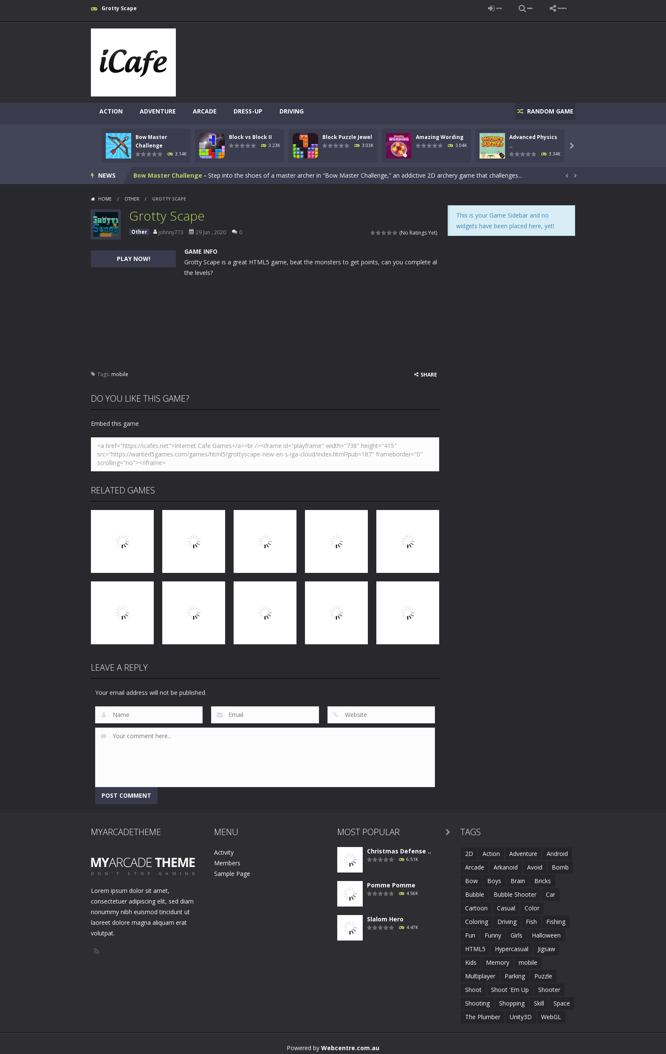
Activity (224, 848)
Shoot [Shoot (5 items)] (473, 985)
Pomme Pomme (391, 880)
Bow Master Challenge (167, 171)
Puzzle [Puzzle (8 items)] (543, 971)
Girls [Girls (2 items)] (516, 930)
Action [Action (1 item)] (491, 849)
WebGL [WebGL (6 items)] (551, 1012)
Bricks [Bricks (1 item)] (542, 876)
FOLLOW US (551, 8)
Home (105, 194)
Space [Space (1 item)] (561, 998)
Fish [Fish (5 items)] (531, 917)
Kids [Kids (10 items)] (471, 958)
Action (111, 111)
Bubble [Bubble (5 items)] (474, 890)
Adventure (158, 111)
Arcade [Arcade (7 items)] (474, 862)
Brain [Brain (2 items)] (518, 876)
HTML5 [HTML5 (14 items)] (475, 944)
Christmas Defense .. (399, 846)
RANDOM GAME (545, 111)
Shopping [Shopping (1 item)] (512, 998)
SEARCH (500, 8)
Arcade (205, 111)
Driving (291, 111)
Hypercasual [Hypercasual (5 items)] (511, 944)
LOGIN (454, 8)
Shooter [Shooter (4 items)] (549, 985)
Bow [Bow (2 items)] (471, 876)
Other (131, 194)
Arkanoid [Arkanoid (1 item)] (506, 862)
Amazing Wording (439, 132)
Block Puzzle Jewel (347, 132)
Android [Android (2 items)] (557, 849)
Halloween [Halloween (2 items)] (546, 930)
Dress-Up (248, 111)
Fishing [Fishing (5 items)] (555, 917)
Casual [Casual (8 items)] (506, 903)
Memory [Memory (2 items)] (497, 958)
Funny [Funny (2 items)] (493, 930)
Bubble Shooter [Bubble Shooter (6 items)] (515, 890)
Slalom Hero (385, 914)
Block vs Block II (250, 132)
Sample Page (232, 869)
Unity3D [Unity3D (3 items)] (521, 1012)
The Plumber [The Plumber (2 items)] (482, 1012)
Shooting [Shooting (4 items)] (477, 998)
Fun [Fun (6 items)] (470, 930)
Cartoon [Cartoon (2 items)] (476, 903)
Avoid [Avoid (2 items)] (534, 862)
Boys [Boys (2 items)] (494, 876)
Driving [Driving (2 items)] (506, 917)
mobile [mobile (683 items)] (528, 958)
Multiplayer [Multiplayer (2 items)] (480, 971)
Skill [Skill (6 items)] (539, 998)
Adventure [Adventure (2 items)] (523, 849)
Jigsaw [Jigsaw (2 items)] (546, 944)
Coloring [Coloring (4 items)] (476, 917)
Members (227, 858)
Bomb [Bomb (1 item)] (560, 862)
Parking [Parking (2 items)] (515, 971)
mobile (119, 369)
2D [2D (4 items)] (469, 849)
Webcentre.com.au (350, 1043)
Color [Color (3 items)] (532, 903)
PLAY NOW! (133, 254)
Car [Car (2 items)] (550, 890)
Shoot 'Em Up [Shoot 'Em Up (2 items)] (510, 985)
